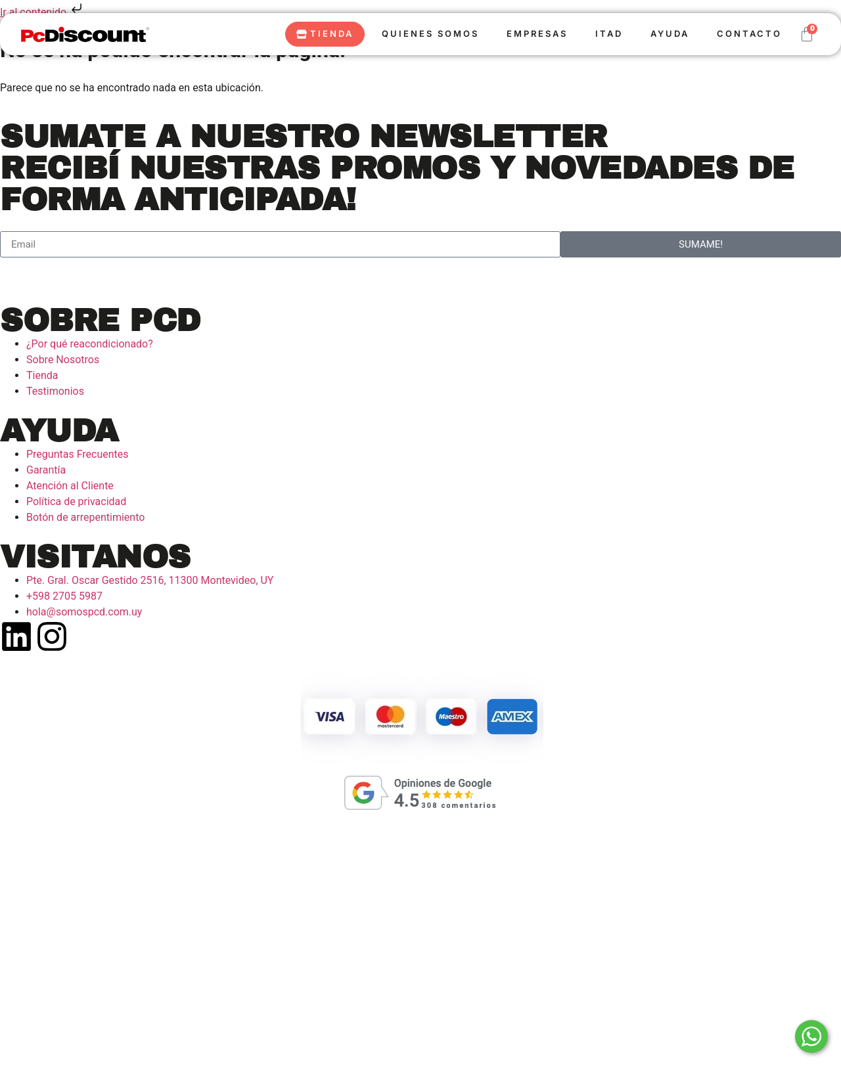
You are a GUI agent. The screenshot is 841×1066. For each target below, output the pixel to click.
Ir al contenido (42, 12)
